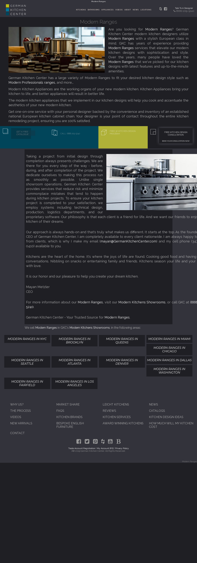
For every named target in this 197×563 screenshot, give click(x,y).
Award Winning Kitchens (123, 423)
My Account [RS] (105, 448)
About (127, 10)
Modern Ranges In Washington (169, 370)
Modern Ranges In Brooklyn (74, 340)
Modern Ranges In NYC (27, 339)
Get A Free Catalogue (22, 133)
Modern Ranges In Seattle (27, 361)
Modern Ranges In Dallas (169, 360)
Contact (17, 433)
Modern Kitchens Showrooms (142, 302)
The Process (20, 411)
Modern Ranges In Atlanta (74, 361)
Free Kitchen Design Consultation (175, 133)
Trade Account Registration (81, 448)
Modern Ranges (158, 29)
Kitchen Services (117, 417)
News (135, 10)
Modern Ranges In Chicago (169, 349)
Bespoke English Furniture (70, 425)
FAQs (60, 411)
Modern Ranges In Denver (122, 361)
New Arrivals (21, 423)
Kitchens (81, 10)
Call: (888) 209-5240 (70, 133)
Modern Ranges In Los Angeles (74, 383)
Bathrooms (94, 10)
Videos (118, 10)
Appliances (107, 10)
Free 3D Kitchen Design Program (123, 132)
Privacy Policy (122, 448)
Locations (146, 10)
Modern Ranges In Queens (122, 340)
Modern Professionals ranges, (32, 82)
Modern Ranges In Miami (169, 339)
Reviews (109, 411)
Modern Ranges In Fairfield (27, 383)
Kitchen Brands (69, 417)
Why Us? (17, 404)
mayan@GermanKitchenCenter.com (128, 241)
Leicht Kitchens (116, 404)
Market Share (68, 404)
